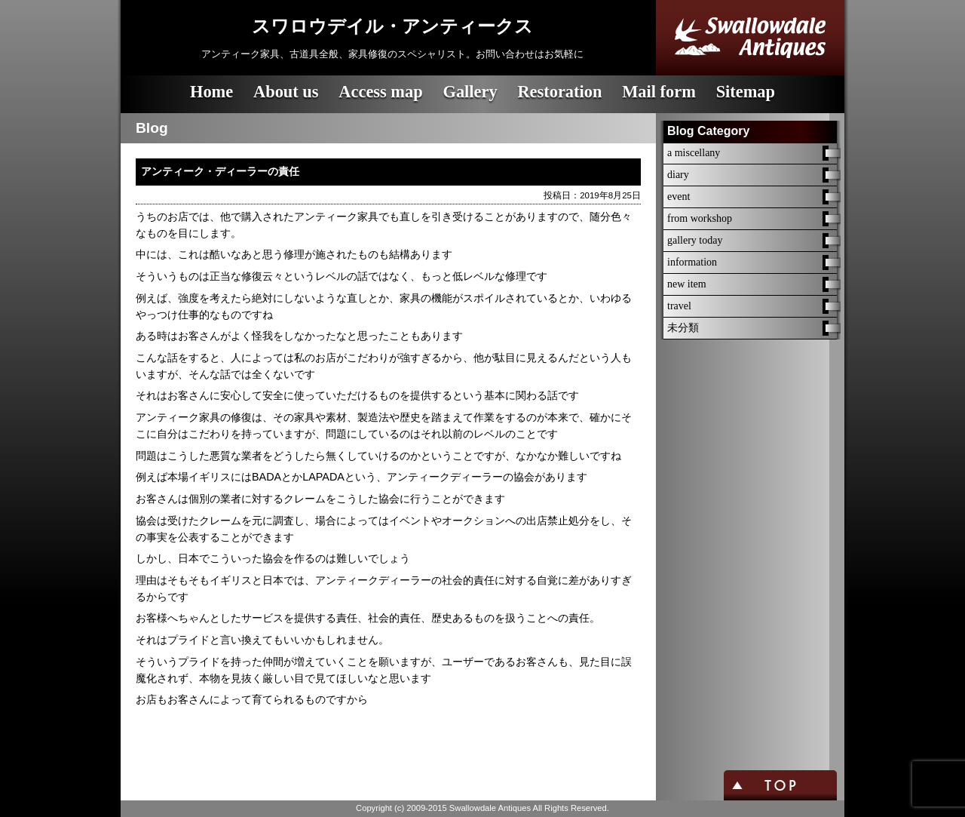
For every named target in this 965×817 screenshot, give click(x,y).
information (692, 262)
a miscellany (693, 152)
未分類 (683, 327)
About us (286, 91)
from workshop (699, 218)
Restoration (559, 91)
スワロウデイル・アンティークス (392, 26)
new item (686, 284)
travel (679, 306)
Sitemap (745, 91)
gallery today (694, 240)
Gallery (470, 91)
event (678, 196)
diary (678, 174)
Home (211, 91)
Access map (380, 91)
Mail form (659, 91)
